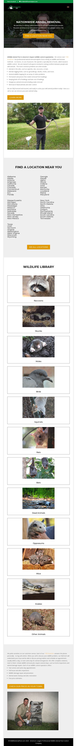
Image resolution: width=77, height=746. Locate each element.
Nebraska (11, 211)
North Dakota (46, 204)
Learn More (15, 97)
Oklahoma (45, 208)
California (11, 184)
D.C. (9, 193)
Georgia (44, 177)
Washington (13, 231)
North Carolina (47, 202)
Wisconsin (12, 235)
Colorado (11, 187)
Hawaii (43, 178)
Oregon (44, 209)
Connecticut (13, 189)
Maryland (44, 195)
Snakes (38, 604)
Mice (38, 574)
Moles (38, 361)
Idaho (43, 180)
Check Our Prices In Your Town (25, 686)
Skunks (38, 331)
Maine (43, 193)
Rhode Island (46, 213)
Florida (10, 195)
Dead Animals (38, 513)
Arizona (10, 180)
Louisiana (44, 191)
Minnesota (12, 204)
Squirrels (38, 422)
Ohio (42, 206)
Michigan (11, 202)
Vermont (11, 228)
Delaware (11, 191)
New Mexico (13, 218)
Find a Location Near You (38, 38)
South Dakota (46, 217)
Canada (10, 186)
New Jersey (12, 217)
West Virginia (13, 233)
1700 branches (49, 653)
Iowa (42, 186)
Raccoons (38, 301)
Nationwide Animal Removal (38, 24)
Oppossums (38, 543)
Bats (38, 483)
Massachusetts (14, 200)
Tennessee (45, 218)
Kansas (43, 187)
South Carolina (47, 215)
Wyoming (11, 237)
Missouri (11, 208)
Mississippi (12, 206)
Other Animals (38, 634)
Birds (38, 392)
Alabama (11, 177)
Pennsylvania (46, 211)
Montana (11, 209)
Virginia (10, 230)
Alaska (10, 178)
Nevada (10, 213)
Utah (9, 226)
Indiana (43, 184)
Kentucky (44, 189)
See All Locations (38, 247)
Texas (10, 224)
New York (44, 200)
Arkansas (11, 182)
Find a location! (11, 1)
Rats (38, 452)
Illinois (43, 182)
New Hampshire (15, 215)
